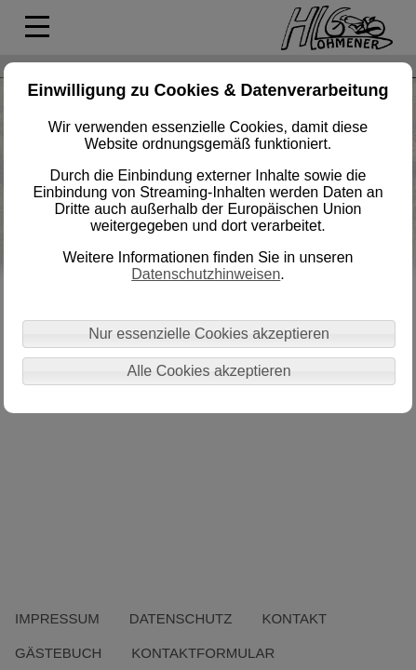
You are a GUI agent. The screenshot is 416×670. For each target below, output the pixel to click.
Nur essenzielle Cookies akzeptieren (208, 334)
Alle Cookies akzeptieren (209, 371)
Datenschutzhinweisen (205, 274)
